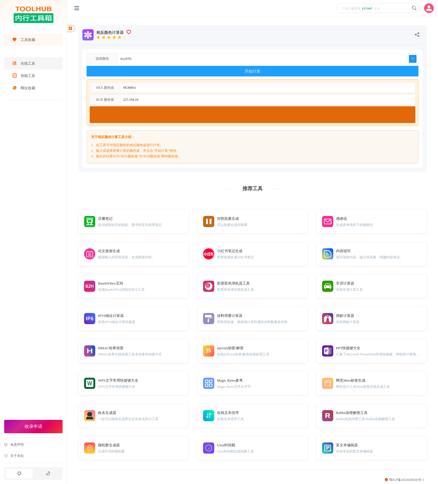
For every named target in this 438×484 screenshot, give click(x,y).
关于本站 (14, 456)
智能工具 (24, 76)
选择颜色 (102, 59)
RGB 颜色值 (105, 100)
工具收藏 (24, 40)
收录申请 (33, 426)
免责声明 (14, 445)
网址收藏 (24, 88)
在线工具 (24, 63)
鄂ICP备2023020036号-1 (404, 480)
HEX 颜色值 (105, 88)
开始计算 (252, 71)
